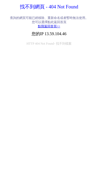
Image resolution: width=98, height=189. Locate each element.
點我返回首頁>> (49, 26)
